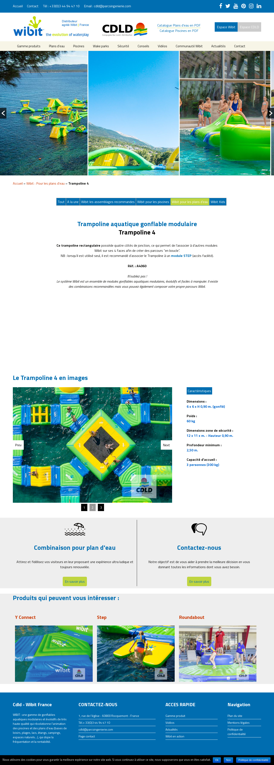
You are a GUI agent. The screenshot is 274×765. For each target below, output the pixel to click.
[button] (3, 113)
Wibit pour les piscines (153, 201)
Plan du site (235, 715)
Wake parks (101, 46)
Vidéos (162, 46)
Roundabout (191, 617)
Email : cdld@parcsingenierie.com (107, 6)
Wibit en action (174, 736)
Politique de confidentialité (237, 731)
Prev (18, 445)
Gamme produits (28, 46)
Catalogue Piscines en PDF (179, 30)
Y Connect (25, 617)
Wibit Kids (218, 201)
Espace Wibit (226, 27)
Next (166, 445)
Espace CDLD (249, 27)
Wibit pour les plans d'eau (190, 201)
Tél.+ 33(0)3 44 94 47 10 (94, 722)
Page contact (87, 736)
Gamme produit (175, 715)
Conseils (143, 46)
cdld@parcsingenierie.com (96, 729)
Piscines (78, 46)
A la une (73, 201)
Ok (216, 760)
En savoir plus (75, 581)
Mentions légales (239, 722)
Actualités (218, 46)
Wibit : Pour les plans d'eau (45, 183)
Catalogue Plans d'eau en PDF (179, 25)
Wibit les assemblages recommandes (108, 201)
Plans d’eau (57, 46)
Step (102, 617)
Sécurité (123, 46)
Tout (61, 201)
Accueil (18, 6)
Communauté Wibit (189, 46)
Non (228, 760)
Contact (33, 6)
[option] (45, 113)
